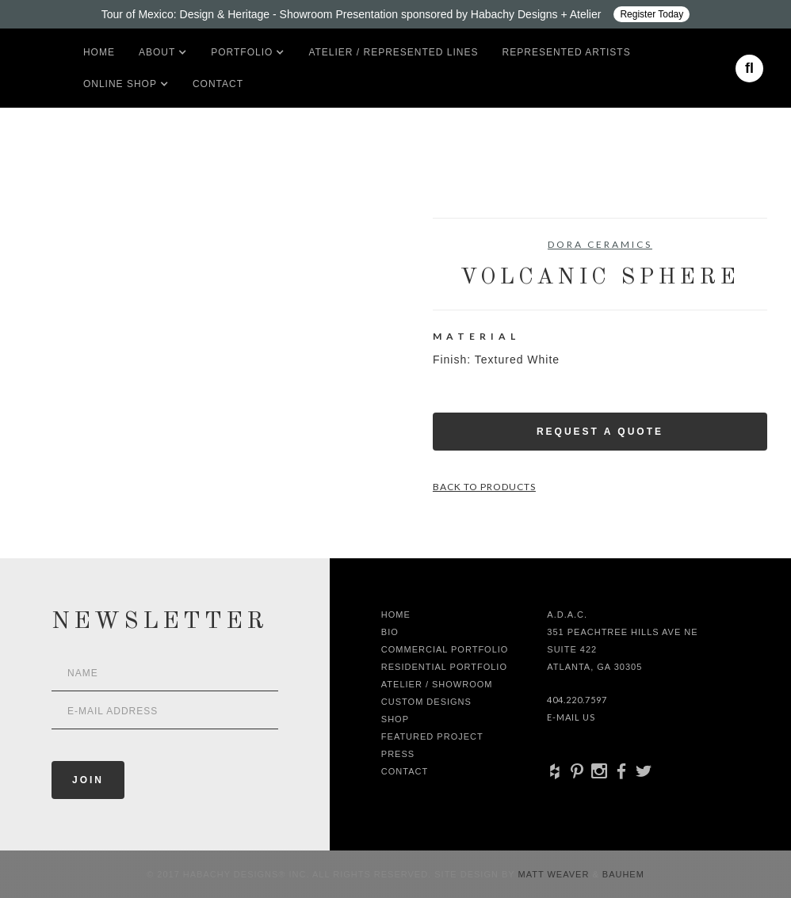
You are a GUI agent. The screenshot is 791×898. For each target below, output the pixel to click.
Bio (390, 632)
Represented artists (566, 52)
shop (395, 719)
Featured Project (432, 736)
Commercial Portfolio (445, 649)
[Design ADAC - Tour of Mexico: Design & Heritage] (395, 14)
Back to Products (484, 487)
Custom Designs (426, 701)
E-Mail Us (571, 717)
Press (398, 754)
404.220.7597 (577, 699)
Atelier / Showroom (437, 684)
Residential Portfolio (444, 667)
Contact (218, 83)
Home (99, 52)
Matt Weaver (555, 874)
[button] (157, 52)
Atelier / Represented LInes (393, 52)
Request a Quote (600, 431)
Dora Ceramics (600, 244)
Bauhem (621, 874)
